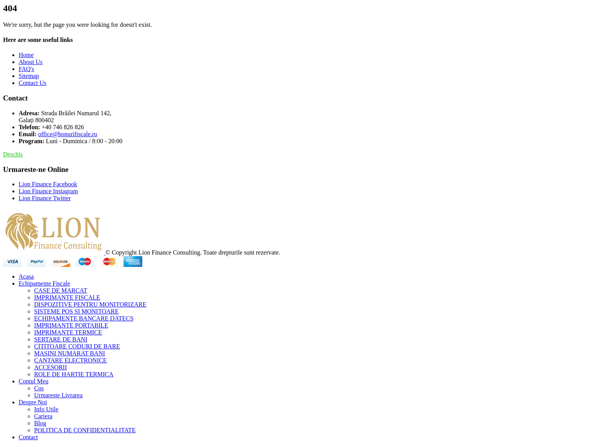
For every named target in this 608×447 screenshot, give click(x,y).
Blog (40, 423)
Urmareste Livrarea (58, 395)
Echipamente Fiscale (44, 283)
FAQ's (26, 69)
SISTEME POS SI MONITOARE (76, 311)
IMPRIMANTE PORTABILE (71, 325)
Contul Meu (33, 381)
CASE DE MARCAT (60, 290)
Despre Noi (33, 402)
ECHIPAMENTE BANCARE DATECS (83, 318)
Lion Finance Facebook (48, 184)
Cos (39, 388)
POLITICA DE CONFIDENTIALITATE (85, 430)
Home (26, 55)
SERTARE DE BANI (60, 339)
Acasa (26, 276)
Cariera (43, 416)
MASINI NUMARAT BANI (69, 353)
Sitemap (29, 76)
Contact (28, 437)
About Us (31, 62)
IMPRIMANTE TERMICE (68, 332)
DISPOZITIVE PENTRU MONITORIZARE (90, 304)
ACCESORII (50, 367)
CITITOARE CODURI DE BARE (77, 346)
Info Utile (46, 409)
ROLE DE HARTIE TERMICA (74, 374)
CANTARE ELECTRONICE (70, 360)
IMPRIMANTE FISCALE (67, 297)
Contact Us (33, 83)
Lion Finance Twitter (45, 198)
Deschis (13, 154)
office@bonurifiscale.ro (67, 134)
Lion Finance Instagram (48, 191)
